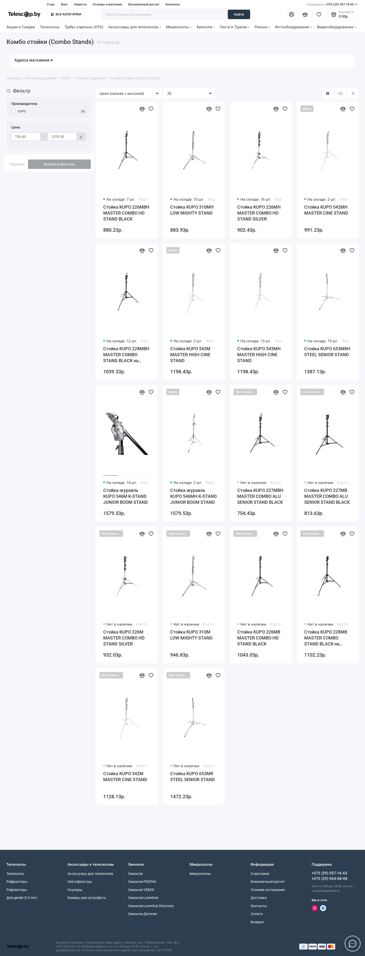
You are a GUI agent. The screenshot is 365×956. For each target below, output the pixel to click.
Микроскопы (179, 27)
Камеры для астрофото (86, 898)
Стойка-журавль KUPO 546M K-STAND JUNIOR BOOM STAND (125, 496)
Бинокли (206, 27)
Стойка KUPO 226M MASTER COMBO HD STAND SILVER (124, 637)
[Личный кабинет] (291, 14)
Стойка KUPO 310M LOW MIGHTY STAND (191, 634)
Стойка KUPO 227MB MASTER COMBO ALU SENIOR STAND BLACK (327, 496)
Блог (64, 4)
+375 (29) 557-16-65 (332, 4)
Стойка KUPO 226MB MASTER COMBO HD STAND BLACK (258, 637)
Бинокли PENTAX (142, 882)
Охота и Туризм (235, 27)
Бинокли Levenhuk (143, 898)
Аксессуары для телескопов (134, 27)
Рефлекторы (16, 890)
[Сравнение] (305, 14)
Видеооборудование (336, 27)
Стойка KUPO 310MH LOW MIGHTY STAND (192, 210)
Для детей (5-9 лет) (21, 898)
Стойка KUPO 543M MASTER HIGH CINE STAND (190, 354)
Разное (262, 27)
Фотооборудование (293, 27)
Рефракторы (16, 882)
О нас (51, 4)
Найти (239, 14)
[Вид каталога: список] (340, 93)
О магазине (260, 874)
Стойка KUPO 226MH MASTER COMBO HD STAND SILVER (259, 213)
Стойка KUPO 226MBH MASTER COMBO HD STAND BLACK (126, 213)
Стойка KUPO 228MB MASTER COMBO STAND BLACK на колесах (325, 638)
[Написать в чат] (352, 943)
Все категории (66, 14)
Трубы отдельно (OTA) (84, 27)
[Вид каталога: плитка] (327, 93)
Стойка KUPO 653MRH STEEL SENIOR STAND (327, 351)
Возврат (257, 922)
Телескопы (50, 27)
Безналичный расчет (143, 4)
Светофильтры (79, 882)
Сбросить (17, 164)
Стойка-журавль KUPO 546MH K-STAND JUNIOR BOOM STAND (193, 496)
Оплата (257, 914)
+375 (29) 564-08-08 (329, 878)
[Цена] (26, 136)
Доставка (259, 898)
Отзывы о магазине (107, 4)
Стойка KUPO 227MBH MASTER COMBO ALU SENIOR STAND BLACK (260, 496)
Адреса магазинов (33, 60)
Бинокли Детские (143, 914)
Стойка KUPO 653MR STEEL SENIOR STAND (192, 776)
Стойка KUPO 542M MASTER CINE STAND (125, 776)
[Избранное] (319, 14)
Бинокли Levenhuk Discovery (151, 906)
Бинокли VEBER (141, 890)
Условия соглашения (268, 890)
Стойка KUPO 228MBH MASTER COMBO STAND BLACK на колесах (126, 355)
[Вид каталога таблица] (353, 93)
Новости (80, 4)
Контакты (173, 4)
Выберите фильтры (59, 164)
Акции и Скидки (20, 27)
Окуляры (74, 890)
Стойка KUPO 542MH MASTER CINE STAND (326, 210)
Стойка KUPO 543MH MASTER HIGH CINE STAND (259, 354)
